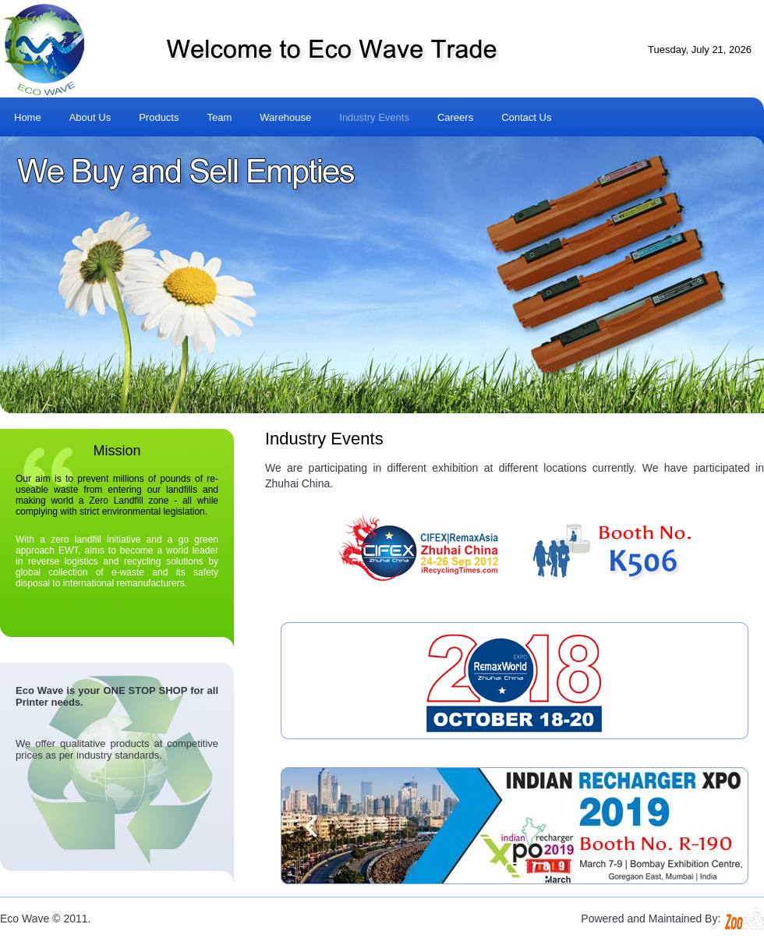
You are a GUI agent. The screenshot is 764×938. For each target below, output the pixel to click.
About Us (90, 117)
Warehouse (285, 117)
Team (219, 117)
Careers (455, 117)
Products (159, 117)
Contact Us (526, 117)
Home (27, 117)
